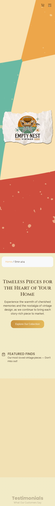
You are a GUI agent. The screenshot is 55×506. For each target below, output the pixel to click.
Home (8, 261)
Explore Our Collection (27, 324)
